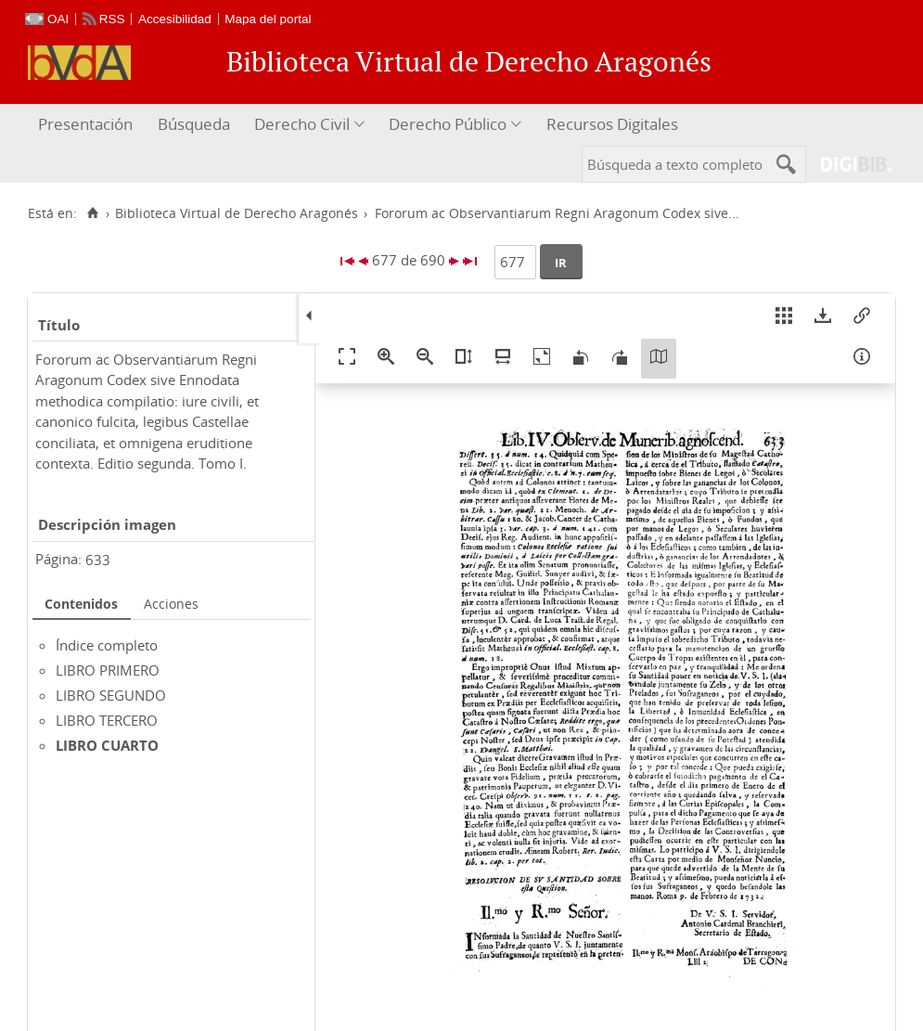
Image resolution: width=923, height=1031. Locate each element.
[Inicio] (92, 213)
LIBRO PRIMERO (108, 670)
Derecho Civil (302, 124)
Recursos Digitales (612, 124)
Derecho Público (447, 124)
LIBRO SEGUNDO (111, 695)
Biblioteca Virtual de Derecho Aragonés (236, 213)
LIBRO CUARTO (107, 745)
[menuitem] (88, 125)
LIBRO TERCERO (107, 720)
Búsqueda (194, 124)
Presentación (85, 124)
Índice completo (107, 645)
